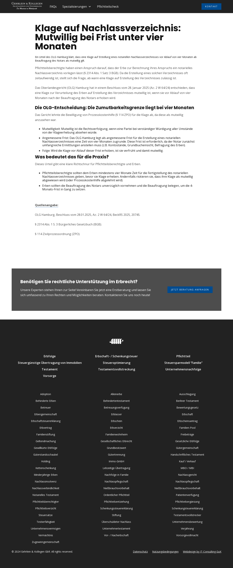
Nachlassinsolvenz (45, 481)
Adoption (45, 394)
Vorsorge (49, 376)
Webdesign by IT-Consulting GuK (202, 551)
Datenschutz (140, 551)
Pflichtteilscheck (108, 7)
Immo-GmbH (116, 461)
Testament (50, 369)
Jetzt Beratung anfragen (190, 289)
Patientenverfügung (187, 495)
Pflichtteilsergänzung (187, 501)
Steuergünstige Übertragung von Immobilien (50, 363)
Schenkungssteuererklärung (116, 508)
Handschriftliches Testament (187, 454)
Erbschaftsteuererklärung (45, 421)
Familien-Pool (187, 427)
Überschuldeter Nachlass (116, 521)
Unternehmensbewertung (187, 521)
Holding (45, 461)
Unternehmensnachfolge (183, 369)
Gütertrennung (116, 454)
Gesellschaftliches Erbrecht (116, 441)
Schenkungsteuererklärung (187, 508)
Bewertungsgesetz (187, 407)
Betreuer (45, 407)
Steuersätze (46, 515)
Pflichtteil (183, 356)
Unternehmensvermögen (45, 528)
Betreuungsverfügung (116, 407)
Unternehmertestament (116, 528)
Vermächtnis (45, 535)
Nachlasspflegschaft (116, 481)
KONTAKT (211, 6)
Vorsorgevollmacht (187, 535)
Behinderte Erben (45, 401)
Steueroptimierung (116, 363)
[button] (77, 6)
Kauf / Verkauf (187, 461)
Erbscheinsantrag (187, 421)
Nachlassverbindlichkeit (45, 488)
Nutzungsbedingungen (165, 551)
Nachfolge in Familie (116, 474)
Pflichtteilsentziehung (116, 501)
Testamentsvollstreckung (116, 369)
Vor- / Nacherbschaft (116, 535)
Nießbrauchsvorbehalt (116, 488)
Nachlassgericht (187, 474)
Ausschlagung (187, 394)
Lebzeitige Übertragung (116, 468)
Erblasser (116, 414)
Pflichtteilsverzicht (45, 508)
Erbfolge (50, 356)
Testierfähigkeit (46, 521)
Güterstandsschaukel (45, 454)
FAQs (53, 7)
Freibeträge (187, 434)
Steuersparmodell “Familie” (183, 363)
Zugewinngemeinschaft (45, 542)
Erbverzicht (116, 427)
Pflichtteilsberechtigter (46, 501)
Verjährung (187, 528)
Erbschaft (187, 414)
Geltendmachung (46, 441)
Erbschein (116, 421)
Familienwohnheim (116, 434)
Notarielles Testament (45, 495)
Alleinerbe (116, 394)
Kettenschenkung (45, 468)
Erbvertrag (46, 427)
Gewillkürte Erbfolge (45, 448)
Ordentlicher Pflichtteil (116, 495)
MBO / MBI (187, 468)
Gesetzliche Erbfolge (187, 441)
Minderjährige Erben (46, 474)
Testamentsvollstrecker (187, 515)
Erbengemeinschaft (45, 414)
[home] (27, 6)
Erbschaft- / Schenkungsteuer (116, 356)
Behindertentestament (116, 401)
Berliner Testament (187, 401)
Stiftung (116, 515)
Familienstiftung (45, 434)
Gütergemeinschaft (187, 448)
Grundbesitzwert (116, 448)
